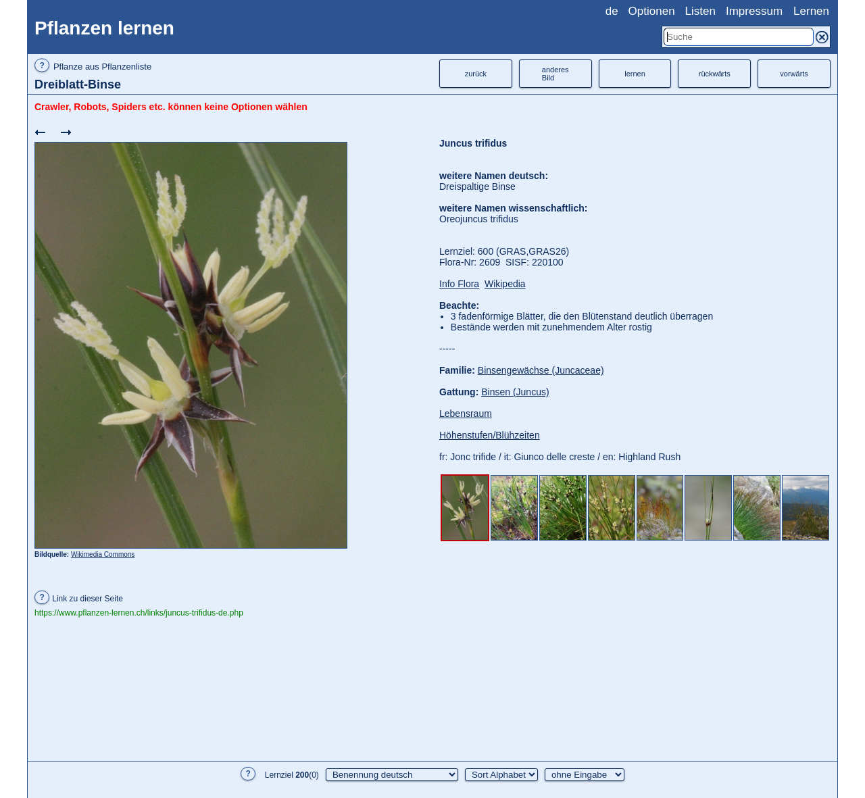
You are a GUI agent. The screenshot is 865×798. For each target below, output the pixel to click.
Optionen (651, 11)
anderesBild (555, 74)
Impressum (754, 11)
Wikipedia (505, 283)
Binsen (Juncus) (515, 391)
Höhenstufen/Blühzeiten (489, 435)
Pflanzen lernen (104, 28)
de (612, 11)
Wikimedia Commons (102, 554)
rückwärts (715, 74)
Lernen (811, 11)
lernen (634, 74)
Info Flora (459, 283)
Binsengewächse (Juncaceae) (541, 370)
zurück (476, 74)
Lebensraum (465, 413)
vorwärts (794, 74)
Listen (700, 11)
